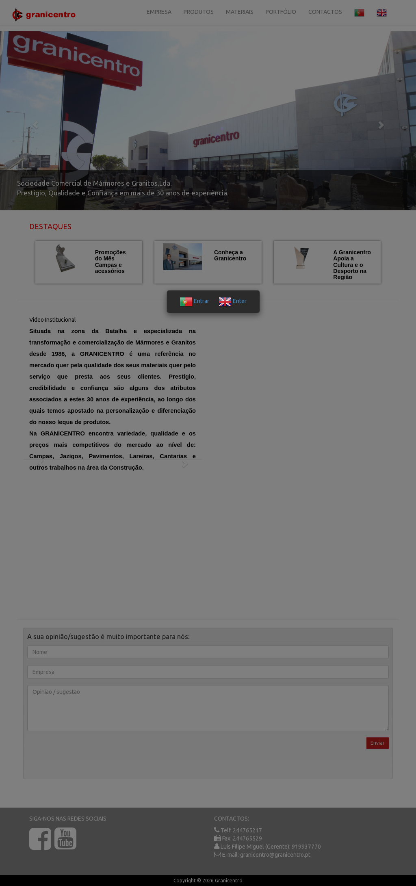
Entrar (194, 301)
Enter (233, 301)
